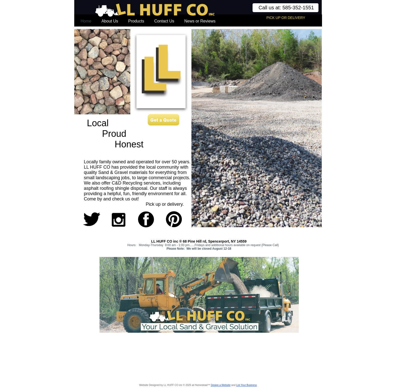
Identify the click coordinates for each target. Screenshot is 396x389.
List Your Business (246, 385)
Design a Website (221, 385)
